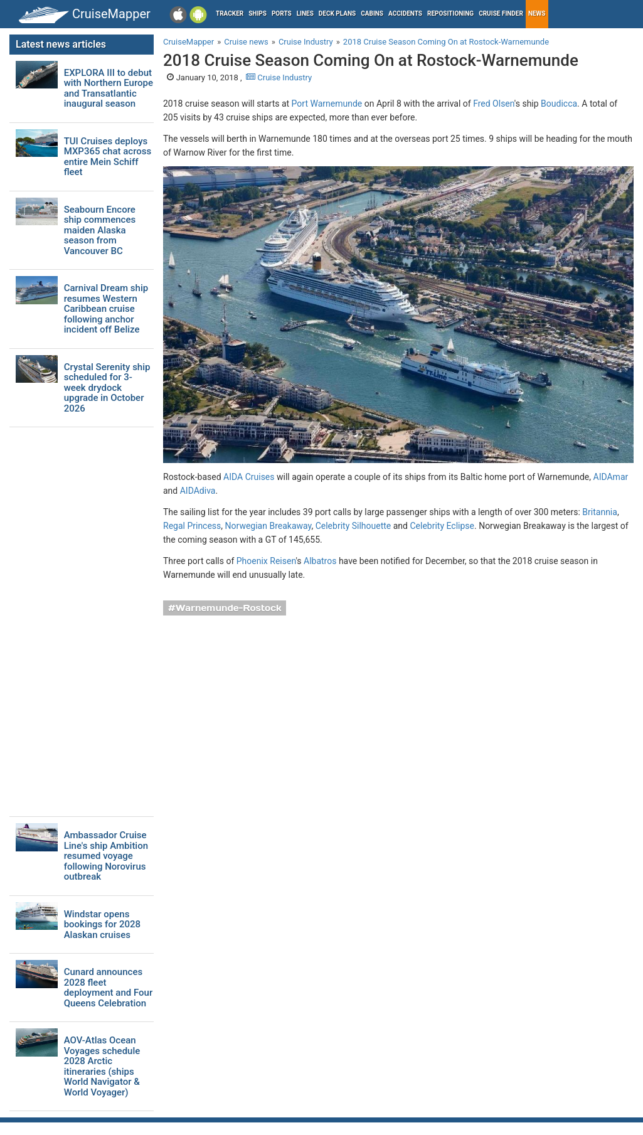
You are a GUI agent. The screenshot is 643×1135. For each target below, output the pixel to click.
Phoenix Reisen (266, 561)
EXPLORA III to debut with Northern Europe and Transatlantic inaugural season (108, 88)
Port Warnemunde (327, 104)
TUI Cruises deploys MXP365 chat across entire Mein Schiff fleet (108, 157)
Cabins (372, 13)
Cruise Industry (279, 77)
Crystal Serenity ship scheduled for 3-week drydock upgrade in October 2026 (107, 388)
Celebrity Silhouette (353, 526)
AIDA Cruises (248, 477)
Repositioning (450, 13)
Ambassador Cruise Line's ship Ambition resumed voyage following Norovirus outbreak (106, 856)
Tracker (229, 13)
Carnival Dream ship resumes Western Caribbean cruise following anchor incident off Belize (106, 309)
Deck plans (337, 13)
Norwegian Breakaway (268, 526)
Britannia (599, 512)
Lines (305, 13)
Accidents (405, 13)
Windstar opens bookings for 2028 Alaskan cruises (102, 925)
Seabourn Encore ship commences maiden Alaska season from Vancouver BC (100, 231)
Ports (282, 13)
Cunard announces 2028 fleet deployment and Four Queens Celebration (108, 987)
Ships (257, 13)
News (537, 13)
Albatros (320, 561)
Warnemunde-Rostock (229, 608)
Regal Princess (192, 526)
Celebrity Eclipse (442, 526)
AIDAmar (611, 477)
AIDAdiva (198, 491)
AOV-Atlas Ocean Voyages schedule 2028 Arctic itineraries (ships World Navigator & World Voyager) (102, 1066)
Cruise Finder (501, 13)
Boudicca (559, 104)
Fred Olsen (493, 104)
